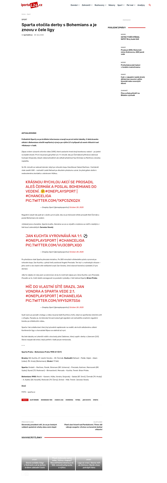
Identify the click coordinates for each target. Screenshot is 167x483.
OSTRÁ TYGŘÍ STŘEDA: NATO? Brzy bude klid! (130, 38)
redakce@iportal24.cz (87, 465)
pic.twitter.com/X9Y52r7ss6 (53, 265)
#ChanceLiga (38, 160)
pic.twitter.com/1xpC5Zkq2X (53, 165)
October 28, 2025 (76, 172)
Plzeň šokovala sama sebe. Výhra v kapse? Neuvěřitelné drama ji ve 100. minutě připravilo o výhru (62, 432)
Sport (29, 14)
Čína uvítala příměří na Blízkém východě (130, 94)
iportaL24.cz (28, 35)
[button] (150, 5)
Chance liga (59, 364)
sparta (95, 364)
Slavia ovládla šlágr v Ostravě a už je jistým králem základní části (35, 433)
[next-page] (26, 441)
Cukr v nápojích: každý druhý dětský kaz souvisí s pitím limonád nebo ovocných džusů (133, 80)
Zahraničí (124, 90)
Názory (123, 34)
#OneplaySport (60, 156)
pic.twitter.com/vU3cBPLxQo (54, 210)
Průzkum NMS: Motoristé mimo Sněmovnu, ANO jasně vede (132, 52)
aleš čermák (34, 364)
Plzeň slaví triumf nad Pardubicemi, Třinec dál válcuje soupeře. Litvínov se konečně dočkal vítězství (83, 391)
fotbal (77, 364)
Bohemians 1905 (46, 364)
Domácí (123, 47)
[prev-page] (23, 441)
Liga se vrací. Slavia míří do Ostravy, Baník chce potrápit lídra (89, 433)
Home (24, 14)
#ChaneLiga (70, 261)
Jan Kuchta (87, 364)
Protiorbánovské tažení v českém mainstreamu (130, 66)
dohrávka (69, 364)
